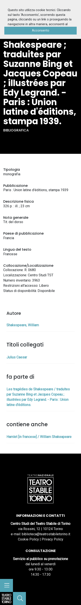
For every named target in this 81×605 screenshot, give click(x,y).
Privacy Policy (52, 539)
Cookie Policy (28, 539)
